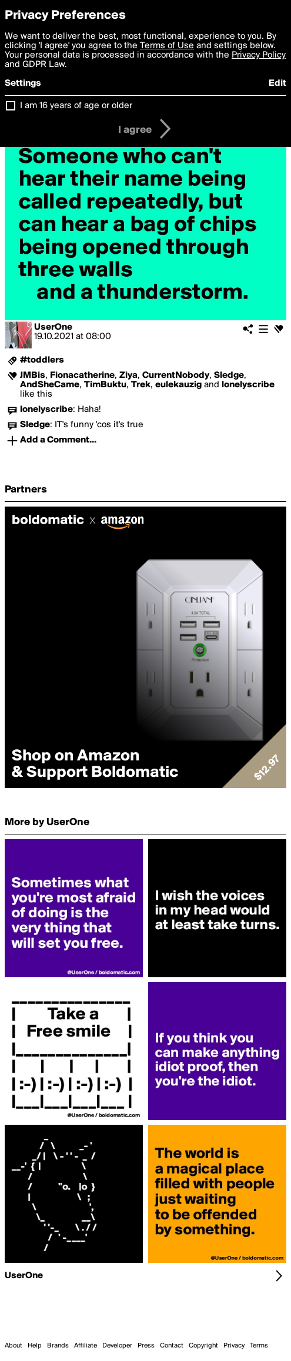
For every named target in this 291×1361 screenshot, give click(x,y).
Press (146, 1345)
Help (35, 1345)
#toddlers (42, 360)
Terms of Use (167, 46)
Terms (259, 1345)
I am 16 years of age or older (76, 105)
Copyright (203, 1345)
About (13, 1345)
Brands (58, 1345)
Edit (277, 83)
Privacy (234, 1345)
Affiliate (85, 1345)
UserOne (53, 327)
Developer (117, 1345)
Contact (171, 1345)
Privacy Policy (259, 55)
